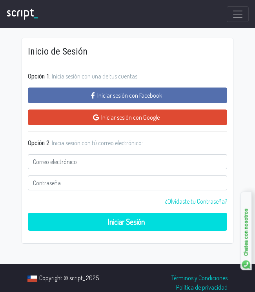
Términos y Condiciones (199, 278)
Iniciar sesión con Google (127, 117)
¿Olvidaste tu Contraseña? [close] (196, 201)
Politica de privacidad (202, 287)
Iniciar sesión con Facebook (127, 95)
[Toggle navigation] (238, 14)
